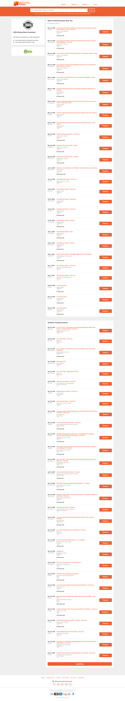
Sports (64, 4)
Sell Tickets (65, 677)
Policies (58, 677)
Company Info (50, 677)
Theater (85, 4)
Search (91, 10)
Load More (80, 664)
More (96, 4)
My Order (74, 677)
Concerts (75, 4)
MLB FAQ (81, 677)
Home (43, 677)
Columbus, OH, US (53, 23)
